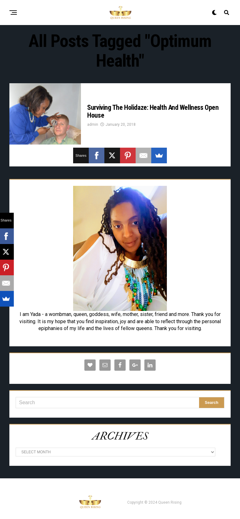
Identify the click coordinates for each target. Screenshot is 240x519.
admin (92, 124)
